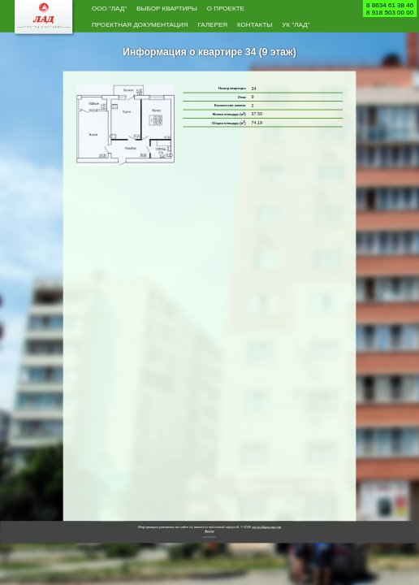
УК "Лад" (295, 24)
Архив (209, 531)
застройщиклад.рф (266, 528)
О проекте (225, 7)
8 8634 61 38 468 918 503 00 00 (389, 8)
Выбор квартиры (166, 7)
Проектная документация (140, 24)
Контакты (254, 24)
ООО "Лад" (109, 7)
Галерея (212, 24)
